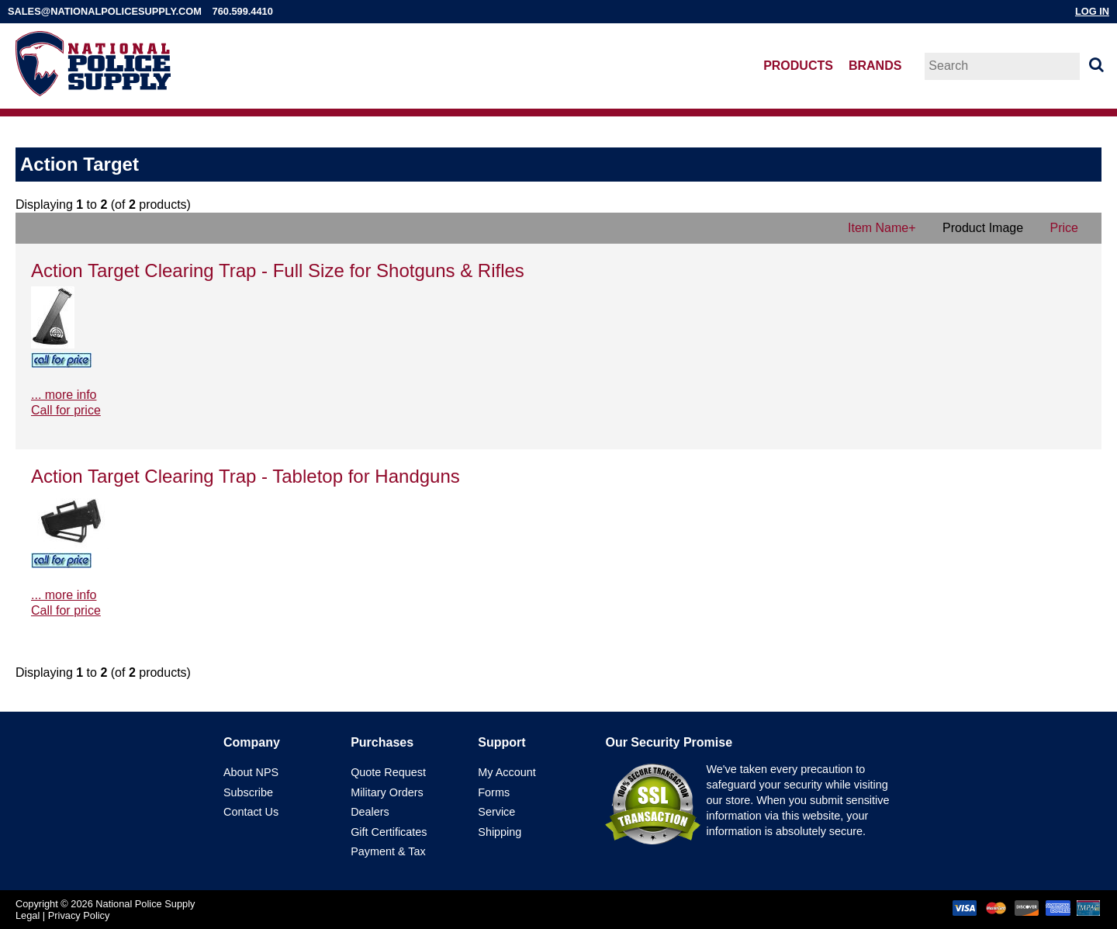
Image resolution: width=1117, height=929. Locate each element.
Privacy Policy (79, 915)
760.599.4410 (243, 11)
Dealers (370, 812)
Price (1064, 227)
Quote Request (388, 772)
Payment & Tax (388, 851)
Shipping (499, 832)
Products (798, 65)
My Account (506, 772)
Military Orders (387, 792)
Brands (875, 65)
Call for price (66, 410)
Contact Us (250, 812)
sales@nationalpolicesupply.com (105, 11)
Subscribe (248, 792)
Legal (28, 915)
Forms (494, 792)
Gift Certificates (389, 832)
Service (496, 812)
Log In (1092, 11)
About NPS (250, 772)
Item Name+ (882, 227)
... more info (63, 394)
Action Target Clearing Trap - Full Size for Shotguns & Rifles (277, 270)
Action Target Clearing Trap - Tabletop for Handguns (245, 476)
